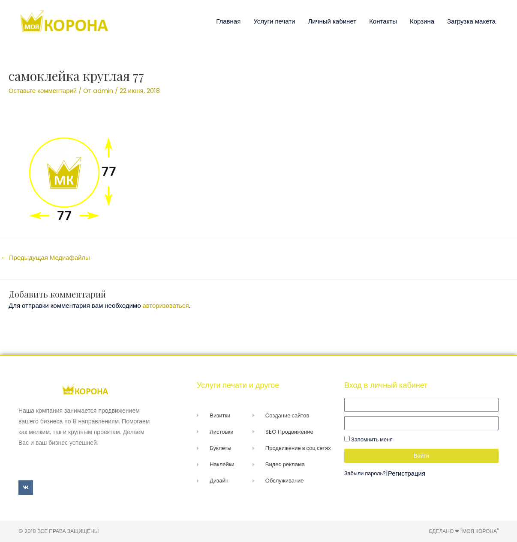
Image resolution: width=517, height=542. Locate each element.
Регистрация (407, 473)
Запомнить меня (368, 439)
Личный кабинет (332, 21)
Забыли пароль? (365, 473)
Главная (228, 21)
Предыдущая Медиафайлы (45, 257)
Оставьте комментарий (43, 90)
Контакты (383, 21)
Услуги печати (274, 21)
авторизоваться (166, 305)
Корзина (422, 21)
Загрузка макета (471, 21)
